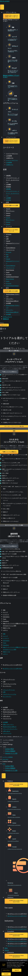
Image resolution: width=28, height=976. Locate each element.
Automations (6, 617)
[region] (14, 968)
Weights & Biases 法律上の (9, 712)
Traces (4, 619)
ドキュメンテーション (9, 679)
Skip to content (4, 1)
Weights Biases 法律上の (12, 301)
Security (8, 209)
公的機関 (8, 184)
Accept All (6, 974)
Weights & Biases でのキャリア (12, 295)
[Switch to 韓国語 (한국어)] (10, 751)
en (3, 328)
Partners (8, 213)
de (5, 328)
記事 (7, 239)
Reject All (17, 970)
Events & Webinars (10, 248)
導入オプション (10, 211)
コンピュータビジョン (12, 153)
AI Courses (8, 234)
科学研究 (8, 187)
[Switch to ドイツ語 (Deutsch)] (11, 753)
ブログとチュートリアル (9, 684)
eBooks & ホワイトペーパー (12, 244)
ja (1, 328)
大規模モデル (9, 158)
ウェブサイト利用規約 (8, 740)
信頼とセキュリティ (8, 710)
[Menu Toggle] (2, 7)
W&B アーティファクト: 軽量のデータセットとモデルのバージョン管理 (15, 625)
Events (7, 272)
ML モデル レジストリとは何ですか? (12, 665)
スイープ (5, 612)
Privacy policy (6, 742)
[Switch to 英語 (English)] (9, 749)
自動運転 (8, 175)
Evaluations (6, 621)
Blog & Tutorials (10, 270)
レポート (5, 630)
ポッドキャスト (7, 686)
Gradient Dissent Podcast (12, 277)
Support (8, 215)
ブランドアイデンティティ (10, 714)
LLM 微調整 (9, 156)
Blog (7, 236)
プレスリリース (10, 250)
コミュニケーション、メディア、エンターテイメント (12, 180)
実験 (4, 610)
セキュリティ (9, 299)
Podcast (8, 241)
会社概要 (8, 303)
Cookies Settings (6, 970)
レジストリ (6, 614)
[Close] (26, 963)
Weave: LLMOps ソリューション (11, 76)
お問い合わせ (6, 716)
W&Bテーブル (6, 628)
